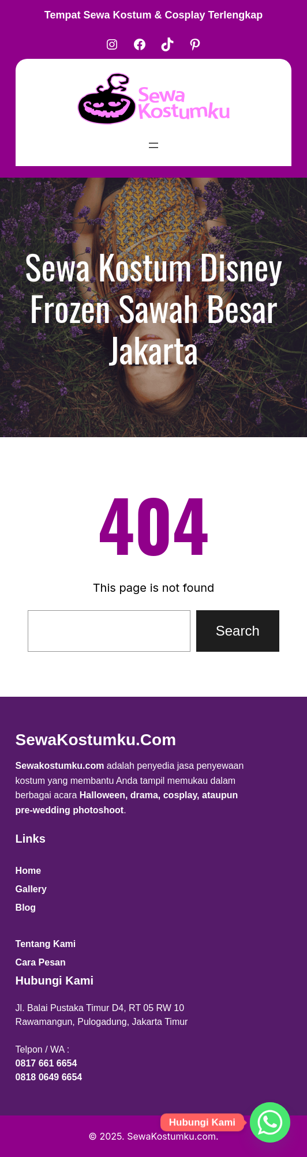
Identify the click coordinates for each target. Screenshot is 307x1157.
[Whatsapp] (270, 1122)
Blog (26, 907)
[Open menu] (153, 145)
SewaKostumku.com (96, 740)
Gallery (31, 889)
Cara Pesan (41, 962)
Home (28, 871)
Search (238, 630)
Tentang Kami (46, 944)
